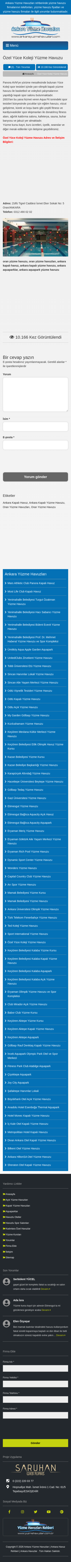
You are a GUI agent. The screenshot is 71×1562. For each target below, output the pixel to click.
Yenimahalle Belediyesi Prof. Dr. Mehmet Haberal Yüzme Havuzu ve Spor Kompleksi (33, 639)
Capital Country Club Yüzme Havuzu (29, 876)
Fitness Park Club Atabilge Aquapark (29, 1066)
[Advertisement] (35, 170)
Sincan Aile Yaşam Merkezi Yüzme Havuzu (33, 682)
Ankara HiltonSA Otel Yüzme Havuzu (29, 1156)
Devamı (45, 1289)
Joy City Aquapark (18, 1082)
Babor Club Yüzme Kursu (22, 1012)
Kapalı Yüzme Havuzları (16, 1205)
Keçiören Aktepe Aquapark (23, 1037)
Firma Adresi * (10, 1408)
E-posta (8, 437)
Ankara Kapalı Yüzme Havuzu (47, 502)
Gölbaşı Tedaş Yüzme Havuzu (25, 789)
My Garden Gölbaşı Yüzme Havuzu (28, 715)
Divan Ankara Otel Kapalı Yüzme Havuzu (32, 1140)
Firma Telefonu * (11, 1393)
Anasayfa (28, 74)
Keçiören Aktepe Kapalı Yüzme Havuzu (31, 1028)
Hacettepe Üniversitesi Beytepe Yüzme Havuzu (35, 781)
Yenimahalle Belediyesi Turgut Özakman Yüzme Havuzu (31, 601)
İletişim (8, 1252)
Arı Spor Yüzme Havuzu (22, 884)
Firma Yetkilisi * (10, 1377)
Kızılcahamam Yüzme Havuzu (25, 723)
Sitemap (8, 1257)
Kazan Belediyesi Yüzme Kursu (26, 756)
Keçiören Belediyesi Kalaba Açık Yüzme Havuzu (31, 981)
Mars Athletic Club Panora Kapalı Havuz (31, 583)
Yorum (7, 374)
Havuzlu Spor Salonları (16, 1223)
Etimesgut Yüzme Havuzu (23, 806)
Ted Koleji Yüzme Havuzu (23, 925)
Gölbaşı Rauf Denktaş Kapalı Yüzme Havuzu (34, 1045)
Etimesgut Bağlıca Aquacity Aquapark (30, 822)
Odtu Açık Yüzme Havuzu (23, 707)
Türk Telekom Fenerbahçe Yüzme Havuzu (32, 917)
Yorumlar (9, 1240)
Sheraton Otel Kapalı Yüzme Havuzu (29, 1164)
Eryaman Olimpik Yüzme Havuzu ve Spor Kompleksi (32, 993)
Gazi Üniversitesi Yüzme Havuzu (27, 798)
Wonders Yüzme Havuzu (22, 868)
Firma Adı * (8, 1362)
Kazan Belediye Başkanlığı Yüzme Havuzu (33, 765)
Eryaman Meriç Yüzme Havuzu (26, 830)
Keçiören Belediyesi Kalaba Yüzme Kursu (32, 950)
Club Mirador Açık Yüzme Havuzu (27, 1004)
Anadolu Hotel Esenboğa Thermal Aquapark (33, 1107)
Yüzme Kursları (12, 1234)
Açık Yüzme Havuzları (15, 1200)
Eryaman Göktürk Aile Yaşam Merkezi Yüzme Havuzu (34, 841)
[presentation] (35, 461)
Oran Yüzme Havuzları (16, 507)
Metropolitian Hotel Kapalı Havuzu (28, 1132)
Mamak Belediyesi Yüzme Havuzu (28, 901)
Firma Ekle (10, 1246)
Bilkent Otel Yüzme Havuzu (24, 1148)
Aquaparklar (10, 1211)
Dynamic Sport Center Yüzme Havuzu (30, 859)
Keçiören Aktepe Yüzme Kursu (26, 1020)
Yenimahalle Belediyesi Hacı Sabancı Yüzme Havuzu (34, 614)
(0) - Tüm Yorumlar (19, 67)
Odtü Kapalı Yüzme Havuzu (24, 699)
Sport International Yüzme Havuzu (28, 933)
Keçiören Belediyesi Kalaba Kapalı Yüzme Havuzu (32, 960)
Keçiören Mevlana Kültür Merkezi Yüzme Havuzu (31, 734)
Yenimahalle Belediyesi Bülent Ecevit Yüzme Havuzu (34, 626)
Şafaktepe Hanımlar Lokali (23, 1090)
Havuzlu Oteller (12, 1217)
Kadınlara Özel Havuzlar (16, 1228)
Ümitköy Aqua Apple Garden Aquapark (30, 649)
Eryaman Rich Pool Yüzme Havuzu (28, 851)
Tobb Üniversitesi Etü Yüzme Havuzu (29, 666)
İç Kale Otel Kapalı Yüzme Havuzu (28, 1123)
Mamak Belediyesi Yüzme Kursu (27, 892)
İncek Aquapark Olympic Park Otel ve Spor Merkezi (33, 1055)
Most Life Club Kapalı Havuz (24, 591)
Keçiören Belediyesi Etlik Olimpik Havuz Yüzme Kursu (35, 746)
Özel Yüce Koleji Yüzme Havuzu (27, 942)
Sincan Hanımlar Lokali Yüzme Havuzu (31, 674)
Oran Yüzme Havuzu (43, 507)
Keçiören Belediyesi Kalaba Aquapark (30, 971)
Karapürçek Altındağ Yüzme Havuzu (29, 773)
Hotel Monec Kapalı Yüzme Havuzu (28, 1115)
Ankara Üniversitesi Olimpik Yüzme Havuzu (33, 909)
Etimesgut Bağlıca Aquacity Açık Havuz (31, 814)
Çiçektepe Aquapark (19, 1074)
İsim (6, 418)
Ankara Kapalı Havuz (15, 502)
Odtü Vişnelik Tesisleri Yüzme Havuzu (30, 690)
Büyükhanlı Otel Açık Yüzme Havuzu (29, 1099)
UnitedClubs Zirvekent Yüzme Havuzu (30, 657)
